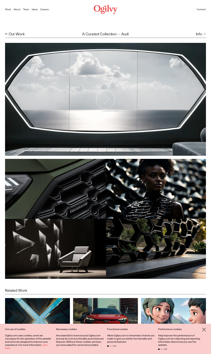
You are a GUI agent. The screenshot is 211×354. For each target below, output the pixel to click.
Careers (44, 9)
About (17, 9)
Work (8, 9)
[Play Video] (105, 99)
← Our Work (15, 34)
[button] (201, 34)
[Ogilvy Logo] (105, 9)
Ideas (35, 9)
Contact (201, 9)
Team (26, 9)
